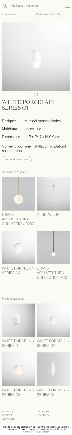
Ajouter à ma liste (17, 159)
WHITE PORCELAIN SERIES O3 (18, 270)
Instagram (43, 411)
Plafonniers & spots (48, 14)
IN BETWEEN (48, 214)
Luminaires (9, 14)
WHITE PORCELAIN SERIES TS (53, 392)
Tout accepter (42, 431)
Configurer (28, 431)
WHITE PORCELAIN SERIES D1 (18, 343)
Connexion (32, 6)
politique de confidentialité (54, 429)
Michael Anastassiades (43, 121)
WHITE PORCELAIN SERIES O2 (53, 343)
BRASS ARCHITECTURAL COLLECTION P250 (18, 219)
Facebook (43, 415)
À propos (7, 411)
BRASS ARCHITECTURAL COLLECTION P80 (52, 273)
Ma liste (17, 6)
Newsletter (9, 418)
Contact (7, 415)
